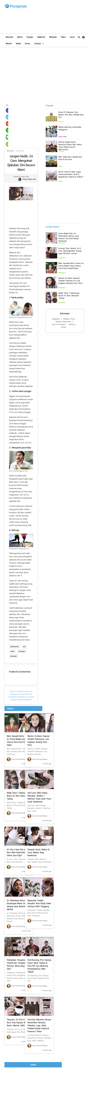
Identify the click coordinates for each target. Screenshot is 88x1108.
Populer (29, 37)
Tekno (63, 37)
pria (24, 646)
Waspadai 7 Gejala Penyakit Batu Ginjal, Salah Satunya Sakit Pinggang (39, 903)
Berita (19, 37)
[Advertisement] (54, 18)
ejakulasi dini (14, 646)
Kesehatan (19, 150)
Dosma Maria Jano (29, 179)
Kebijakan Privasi (69, 319)
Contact (63, 327)
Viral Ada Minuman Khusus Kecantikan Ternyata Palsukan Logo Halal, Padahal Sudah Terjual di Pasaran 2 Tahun (39, 1025)
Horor (72, 37)
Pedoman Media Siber (63, 321)
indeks (33, 1064)
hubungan (22, 651)
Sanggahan (56, 319)
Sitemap (71, 324)
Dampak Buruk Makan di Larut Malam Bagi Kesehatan (38, 852)
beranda (9, 37)
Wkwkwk (53, 37)
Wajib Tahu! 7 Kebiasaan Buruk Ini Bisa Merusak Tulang (17, 795)
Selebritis (41, 37)
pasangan (13, 656)
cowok (12, 651)
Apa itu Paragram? (59, 324)
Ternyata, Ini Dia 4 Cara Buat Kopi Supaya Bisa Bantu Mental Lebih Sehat (18, 1022)
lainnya (39, 43)
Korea (27, 43)
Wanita (9, 43)
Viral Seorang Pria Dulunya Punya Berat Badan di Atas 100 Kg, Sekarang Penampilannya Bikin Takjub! (39, 966)
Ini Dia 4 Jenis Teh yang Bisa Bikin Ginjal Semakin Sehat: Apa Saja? (18, 852)
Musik (18, 43)
